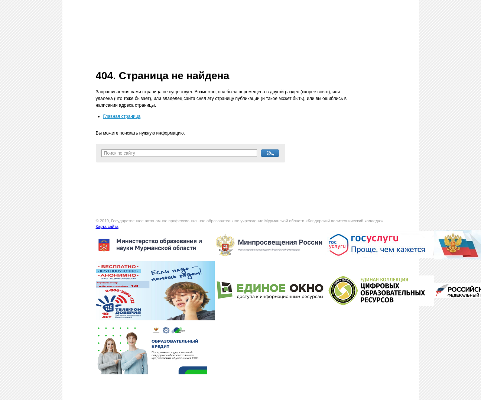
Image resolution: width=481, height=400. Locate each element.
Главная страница (122, 116)
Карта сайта (107, 226)
